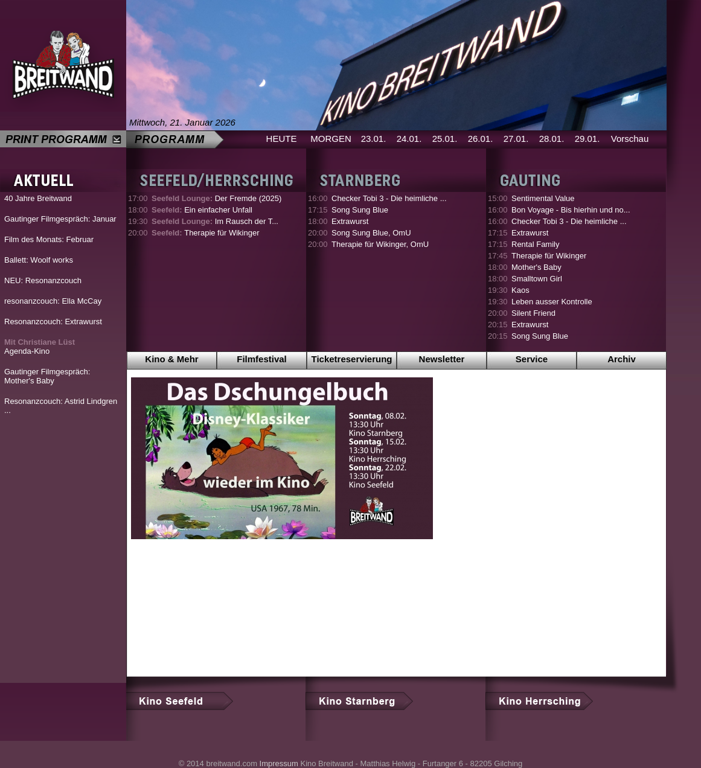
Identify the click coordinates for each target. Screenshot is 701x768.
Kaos (520, 290)
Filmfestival (262, 359)
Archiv (621, 359)
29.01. (587, 138)
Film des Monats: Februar (49, 239)
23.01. (373, 138)
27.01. (516, 138)
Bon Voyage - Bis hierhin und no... (570, 209)
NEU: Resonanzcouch (43, 280)
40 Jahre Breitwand (38, 198)
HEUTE (281, 138)
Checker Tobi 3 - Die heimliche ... (389, 198)
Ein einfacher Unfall (202, 209)
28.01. (552, 138)
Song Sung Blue (359, 209)
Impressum (279, 763)
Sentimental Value (543, 198)
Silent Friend (533, 313)
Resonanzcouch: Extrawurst (53, 321)
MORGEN (330, 138)
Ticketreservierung (352, 359)
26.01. (480, 138)
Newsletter (442, 359)
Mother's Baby (536, 267)
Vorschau (630, 138)
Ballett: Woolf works (38, 259)
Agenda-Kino (39, 347)
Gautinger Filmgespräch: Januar (60, 218)
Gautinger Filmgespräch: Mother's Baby (47, 376)
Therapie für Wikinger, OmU (380, 244)
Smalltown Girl (536, 278)
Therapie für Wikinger (205, 232)
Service (532, 359)
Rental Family (535, 244)
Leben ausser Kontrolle (551, 301)
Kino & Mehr (171, 359)
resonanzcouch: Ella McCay (52, 301)
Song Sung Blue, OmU (371, 232)
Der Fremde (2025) (216, 198)
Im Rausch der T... (215, 221)
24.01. (409, 138)
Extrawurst (349, 221)
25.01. (445, 138)
